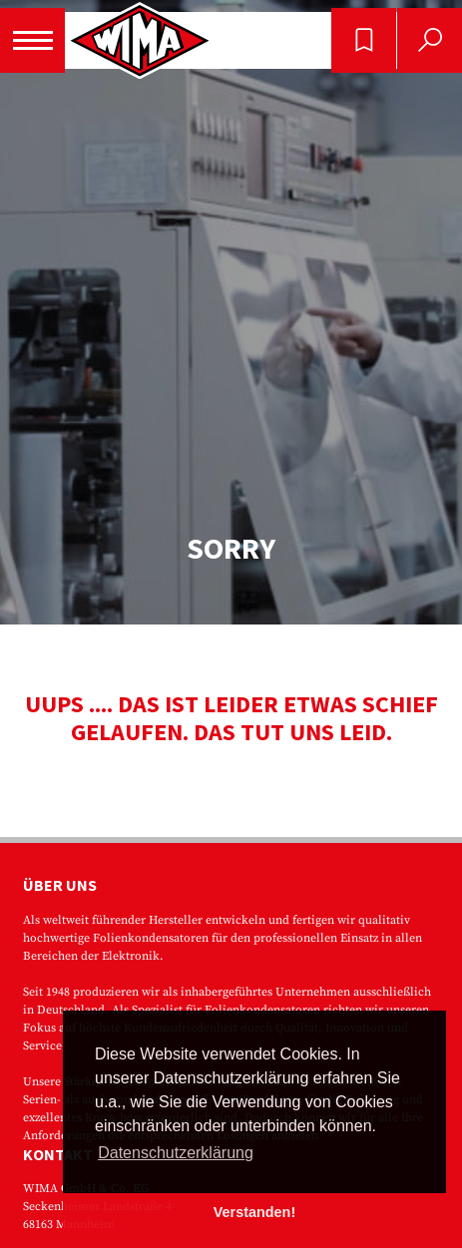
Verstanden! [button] (254, 1212)
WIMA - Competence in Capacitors (140, 40)
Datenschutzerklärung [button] (175, 1152)
